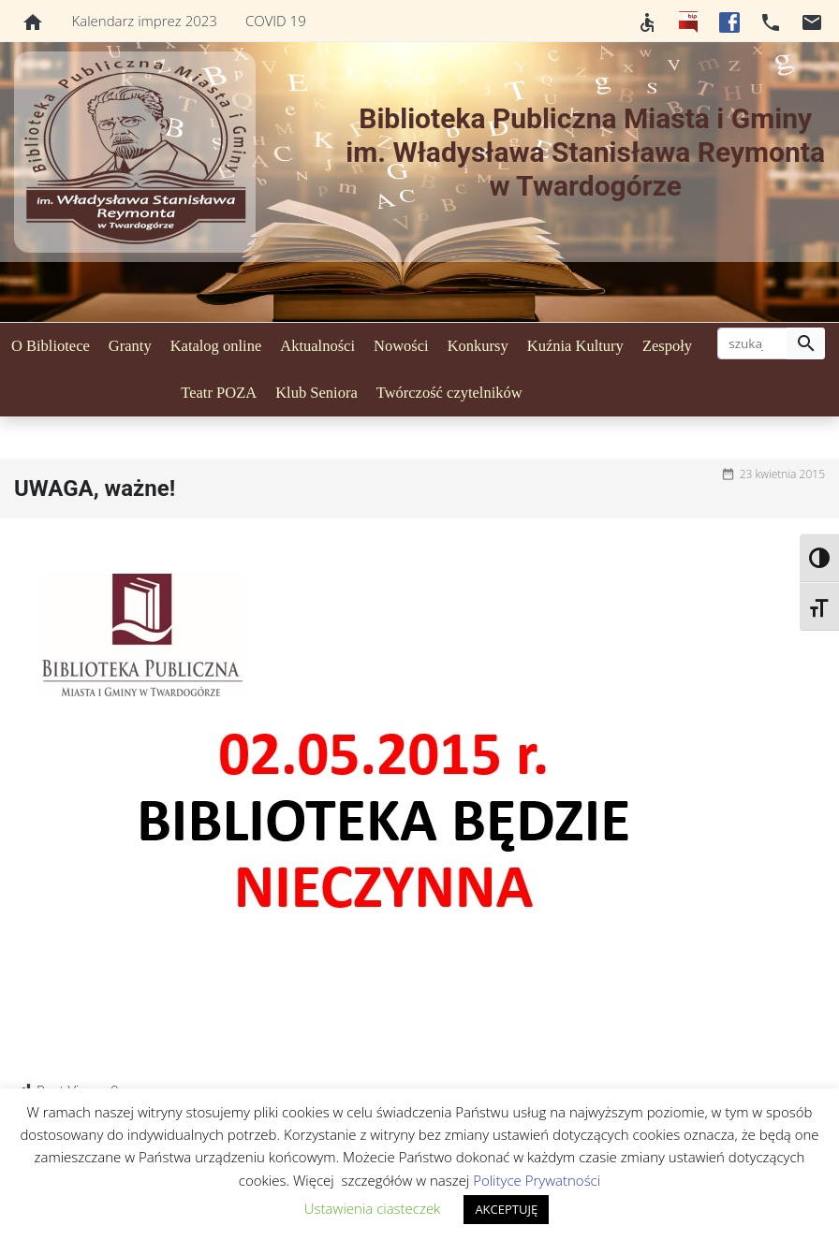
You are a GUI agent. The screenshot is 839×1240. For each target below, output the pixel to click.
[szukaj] (752, 343)
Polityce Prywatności (536, 1180)
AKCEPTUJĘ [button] (506, 1209)
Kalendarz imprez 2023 (144, 20)
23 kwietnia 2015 (782, 474)
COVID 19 (275, 20)
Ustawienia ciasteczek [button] (372, 1208)
